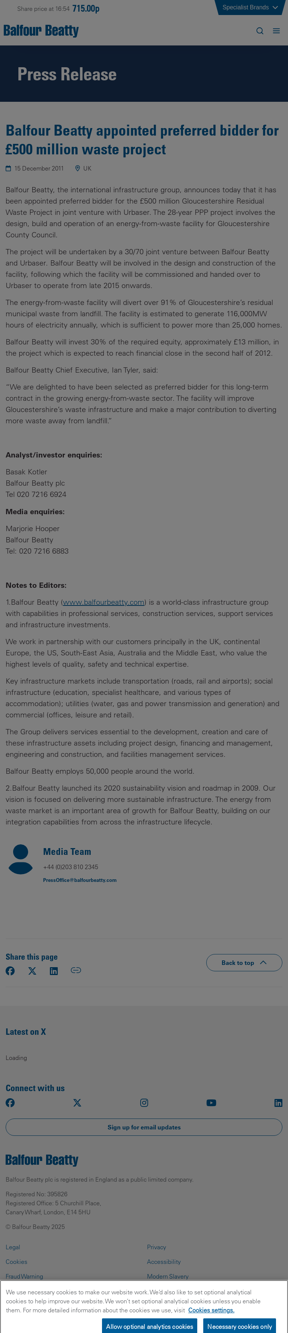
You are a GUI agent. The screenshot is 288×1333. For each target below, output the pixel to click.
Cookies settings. (211, 1315)
